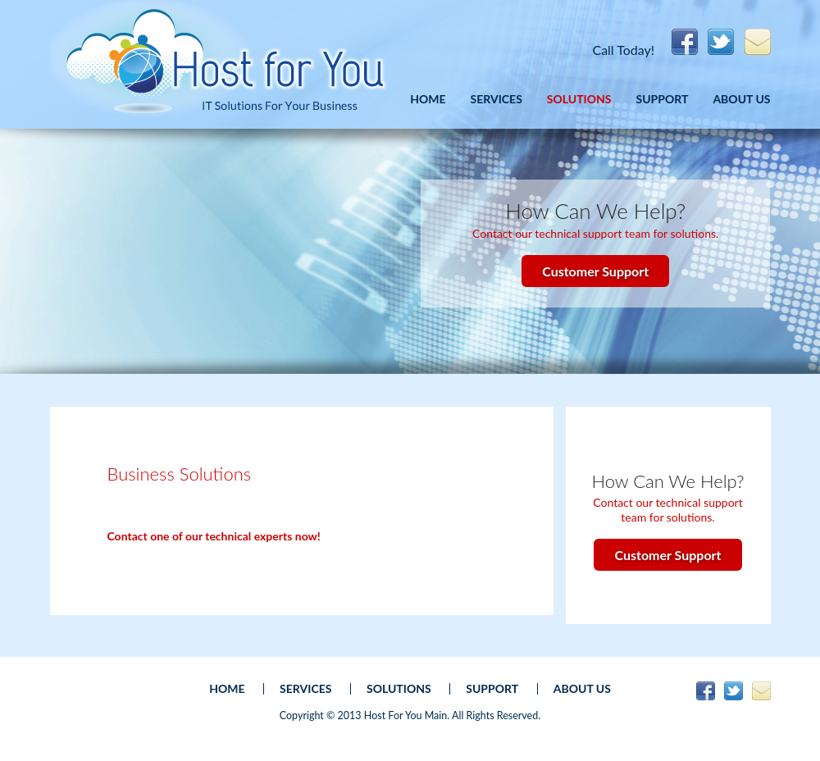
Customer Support (595, 271)
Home (427, 99)
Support (662, 99)
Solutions (579, 99)
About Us (741, 99)
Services (496, 99)
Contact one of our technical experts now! (214, 536)
